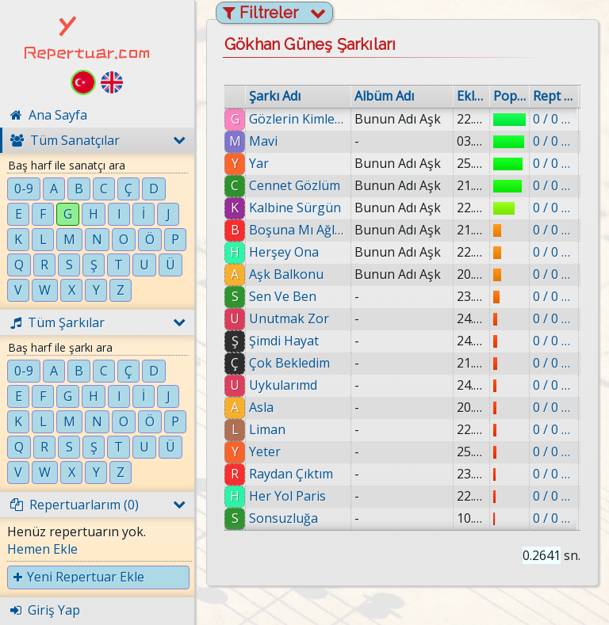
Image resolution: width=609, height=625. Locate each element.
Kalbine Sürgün (295, 207)
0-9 (23, 188)
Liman (267, 429)
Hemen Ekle (42, 549)
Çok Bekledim (289, 363)
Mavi (263, 141)
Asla (261, 407)
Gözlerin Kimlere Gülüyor (298, 119)
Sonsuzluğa (283, 518)
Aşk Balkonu (286, 274)
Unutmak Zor (289, 318)
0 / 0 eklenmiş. (554, 119)
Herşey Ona (284, 252)
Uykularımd (283, 385)
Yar (259, 163)
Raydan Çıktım (291, 473)
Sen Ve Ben (282, 296)
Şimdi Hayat (284, 340)
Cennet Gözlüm (294, 185)
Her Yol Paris (287, 496)
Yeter (265, 451)
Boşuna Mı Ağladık (298, 229)
